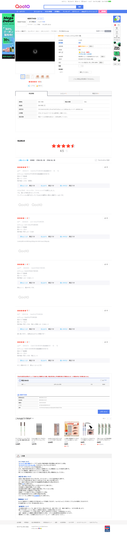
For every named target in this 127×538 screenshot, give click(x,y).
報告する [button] (40, 85)
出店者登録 (63, 522)
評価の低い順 (51, 160)
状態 (22, 384)
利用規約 (26, 522)
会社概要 (19, 522)
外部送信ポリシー (47, 522)
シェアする (32, 85)
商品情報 (31, 93)
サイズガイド (117, 40)
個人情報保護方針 (36, 522)
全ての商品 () (32, 21)
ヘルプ (90, 1)
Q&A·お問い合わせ (46, 24)
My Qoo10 (71, 1)
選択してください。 (85, 72)
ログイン (64, 1)
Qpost (85, 1)
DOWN (118, 64)
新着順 (32, 160)
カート (116, 29)
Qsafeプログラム (94, 522)
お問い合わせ (103, 411)
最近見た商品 (117, 37)
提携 (56, 522)
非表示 (105, 380)
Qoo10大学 (105, 1)
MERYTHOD (31, 19)
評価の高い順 (41, 160)
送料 (61, 52)
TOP (115, 64)
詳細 (90, 46)
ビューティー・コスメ (33, 31)
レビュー (63, 93)
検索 (79, 7)
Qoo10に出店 (96, 1)
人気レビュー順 (23, 160)
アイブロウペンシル (64, 31)
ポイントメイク (45, 31)
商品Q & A (95, 93)
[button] (35, 51)
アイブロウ (54, 31)
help (44, 105)
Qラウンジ (116, 21)
